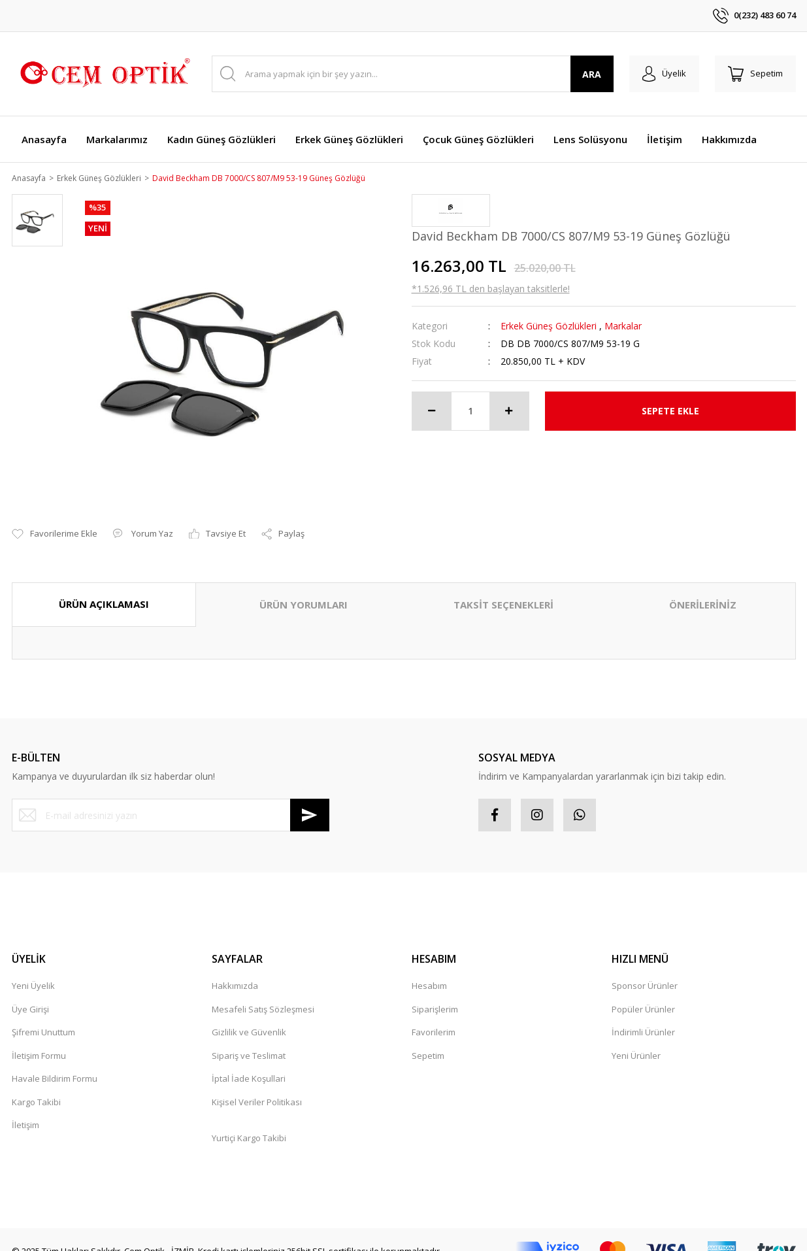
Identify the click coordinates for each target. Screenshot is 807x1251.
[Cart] (755, 74)
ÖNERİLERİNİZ (702, 590)
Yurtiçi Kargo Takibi (249, 1123)
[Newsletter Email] (170, 800)
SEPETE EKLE (670, 412)
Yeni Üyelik (33, 971)
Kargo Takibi (36, 1087)
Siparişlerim (435, 994)
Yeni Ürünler (636, 1040)
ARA (591, 74)
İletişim (25, 1110)
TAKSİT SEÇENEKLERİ (503, 590)
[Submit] (309, 800)
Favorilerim (433, 1018)
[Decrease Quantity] (432, 412)
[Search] (413, 74)
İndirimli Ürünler (643, 1018)
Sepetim (428, 1040)
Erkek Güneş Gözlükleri (549, 326)
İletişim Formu (39, 1040)
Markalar (623, 326)
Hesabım (429, 971)
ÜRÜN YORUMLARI (303, 590)
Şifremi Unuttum (43, 1018)
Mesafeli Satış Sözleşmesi (263, 994)
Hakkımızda (235, 971)
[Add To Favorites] (54, 519)
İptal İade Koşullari (249, 1064)
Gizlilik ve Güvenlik (249, 1018)
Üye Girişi (30, 994)
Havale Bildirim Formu (54, 1064)
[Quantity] (470, 412)
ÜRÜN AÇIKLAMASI (104, 589)
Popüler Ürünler (643, 994)
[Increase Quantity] (509, 412)
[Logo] (103, 74)
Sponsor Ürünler (645, 971)
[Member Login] (664, 74)
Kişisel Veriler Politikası (257, 1087)
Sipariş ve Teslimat (249, 1040)
